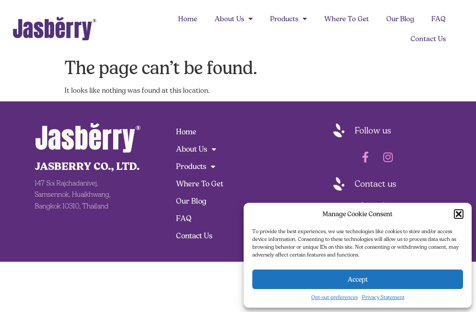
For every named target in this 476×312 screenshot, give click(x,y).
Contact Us (428, 38)
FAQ (438, 18)
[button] (458, 214)
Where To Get (346, 18)
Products (288, 18)
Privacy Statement (383, 297)
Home (187, 18)
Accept (358, 279)
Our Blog (400, 18)
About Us (234, 18)
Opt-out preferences (334, 297)
